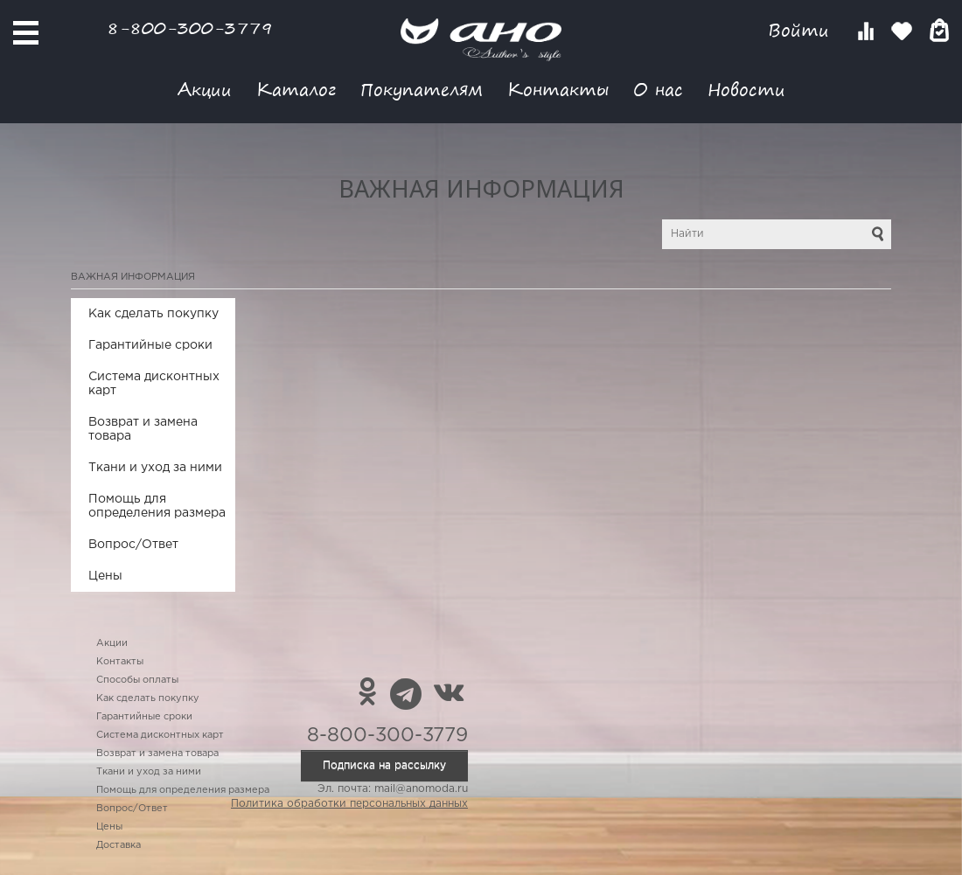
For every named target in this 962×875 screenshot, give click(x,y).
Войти (801, 30)
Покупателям (421, 88)
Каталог (296, 88)
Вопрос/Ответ (133, 544)
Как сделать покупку (153, 314)
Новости (746, 88)
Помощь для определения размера (157, 506)
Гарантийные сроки (150, 345)
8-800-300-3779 (190, 27)
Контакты (558, 88)
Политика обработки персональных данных (349, 804)
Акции (205, 88)
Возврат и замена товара (143, 429)
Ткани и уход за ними (155, 467)
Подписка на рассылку (384, 765)
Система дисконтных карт (154, 384)
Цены (105, 576)
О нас (658, 88)
